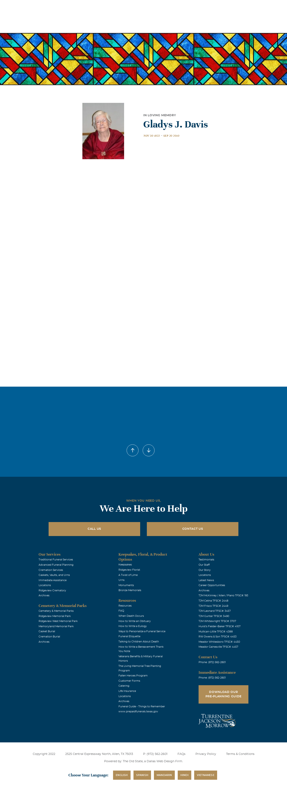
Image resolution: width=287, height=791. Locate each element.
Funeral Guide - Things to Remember (141, 706)
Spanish (142, 775)
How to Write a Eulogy (132, 626)
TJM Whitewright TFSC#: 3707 (217, 621)
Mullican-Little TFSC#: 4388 (216, 631)
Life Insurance (127, 691)
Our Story (205, 570)
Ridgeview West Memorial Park (58, 621)
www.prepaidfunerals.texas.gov (138, 711)
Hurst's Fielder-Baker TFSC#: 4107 (219, 626)
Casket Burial (47, 631)
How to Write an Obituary (134, 621)
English (122, 775)
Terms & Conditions (240, 754)
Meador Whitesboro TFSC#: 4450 (219, 642)
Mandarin (164, 775)
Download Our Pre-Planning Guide (223, 694)
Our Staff (204, 565)
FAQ (121, 610)
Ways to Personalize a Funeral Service (141, 631)
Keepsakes (125, 564)
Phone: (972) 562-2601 (212, 662)
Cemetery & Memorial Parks (56, 611)
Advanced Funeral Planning (56, 565)
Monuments (126, 585)
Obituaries (176, 6)
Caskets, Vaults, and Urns (54, 575)
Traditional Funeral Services (56, 559)
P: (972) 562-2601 (155, 754)
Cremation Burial (49, 636)
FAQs (181, 754)
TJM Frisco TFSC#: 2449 (213, 606)
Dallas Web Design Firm (164, 761)
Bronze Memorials (129, 590)
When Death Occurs (131, 616)
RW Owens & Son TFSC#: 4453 (218, 636)
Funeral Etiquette (129, 636)
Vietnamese (205, 775)
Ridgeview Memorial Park (55, 616)
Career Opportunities (212, 585)
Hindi (184, 775)
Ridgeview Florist (129, 570)
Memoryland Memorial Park (56, 626)
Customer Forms (129, 681)
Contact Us (192, 528)
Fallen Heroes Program (133, 675)
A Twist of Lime (128, 575)
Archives (44, 595)
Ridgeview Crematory (52, 590)
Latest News (206, 580)
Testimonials (206, 559)
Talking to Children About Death (138, 641)
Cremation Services (51, 570)
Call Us (94, 528)
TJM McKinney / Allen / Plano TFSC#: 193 (223, 595)
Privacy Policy (205, 754)
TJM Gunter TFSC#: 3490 (214, 616)
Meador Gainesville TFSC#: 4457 (218, 647)
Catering (123, 686)
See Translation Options (205, 6)
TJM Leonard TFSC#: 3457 (215, 611)
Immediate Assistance (53, 580)
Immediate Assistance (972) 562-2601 (250, 6)
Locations (153, 6)
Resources (125, 605)
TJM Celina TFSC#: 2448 (213, 600)
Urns (121, 580)
